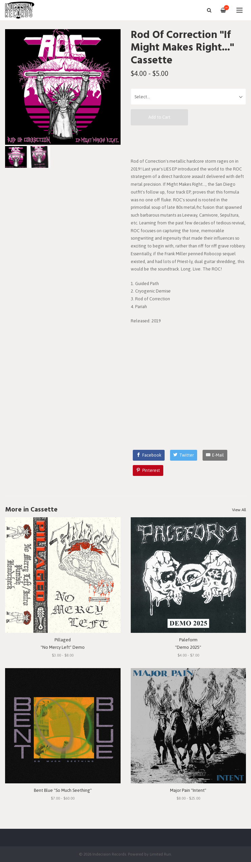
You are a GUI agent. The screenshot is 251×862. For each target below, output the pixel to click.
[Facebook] (149, 455)
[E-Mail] (215, 455)
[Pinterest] (148, 470)
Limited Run (160, 854)
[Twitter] (183, 455)
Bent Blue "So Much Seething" (63, 790)
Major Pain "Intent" (188, 790)
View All (239, 509)
